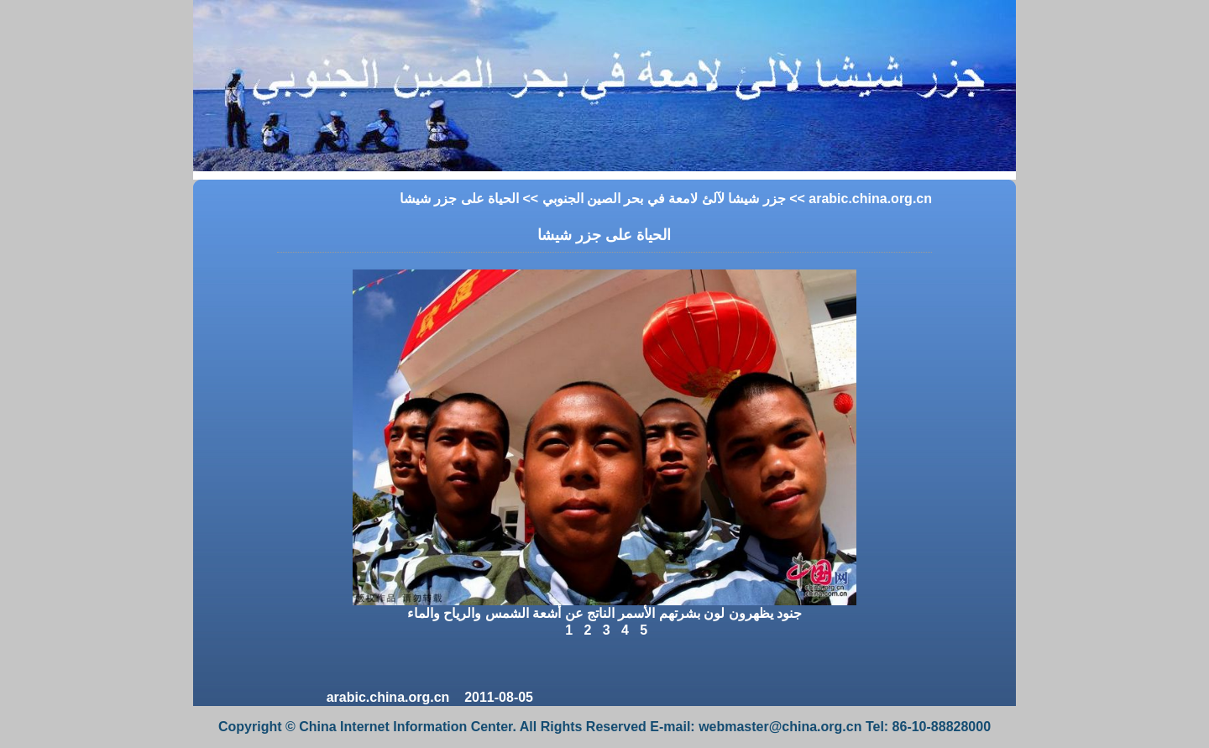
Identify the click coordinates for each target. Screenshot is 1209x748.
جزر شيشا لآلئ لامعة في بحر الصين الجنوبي (664, 198)
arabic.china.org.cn (870, 198)
